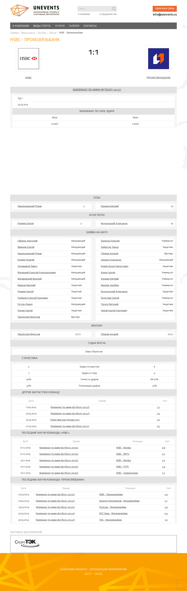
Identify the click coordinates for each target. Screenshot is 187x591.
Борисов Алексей (110, 241)
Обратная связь (164, 9)
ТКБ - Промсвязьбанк (110, 520)
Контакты (90, 26)
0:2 (166, 513)
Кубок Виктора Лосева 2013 (65, 420)
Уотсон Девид (25, 304)
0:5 (163, 454)
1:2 (158, 407)
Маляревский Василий (30, 279)
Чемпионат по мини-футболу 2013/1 (97, 90)
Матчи (52, 33)
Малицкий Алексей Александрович (37, 272)
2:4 (163, 467)
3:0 (158, 426)
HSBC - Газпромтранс (127, 473)
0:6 (163, 448)
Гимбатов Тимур (110, 247)
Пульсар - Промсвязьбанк (112, 507)
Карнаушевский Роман (30, 206)
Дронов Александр (111, 260)
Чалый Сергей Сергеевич (114, 310)
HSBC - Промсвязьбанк (111, 494)
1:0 (158, 420)
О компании (20, 26)
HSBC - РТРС (122, 467)
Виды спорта (42, 26)
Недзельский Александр (114, 223)
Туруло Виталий (109, 304)
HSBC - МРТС (122, 454)
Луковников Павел (27, 266)
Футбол (42, 33)
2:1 (166, 501)
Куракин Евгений (110, 206)
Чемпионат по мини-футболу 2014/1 (70, 407)
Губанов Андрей (109, 253)
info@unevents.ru (165, 14)
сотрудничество (108, 14)
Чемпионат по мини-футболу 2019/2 (58, 448)
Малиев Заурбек (110, 285)
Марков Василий (26, 285)
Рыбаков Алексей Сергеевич (33, 298)
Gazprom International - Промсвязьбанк (119, 501)
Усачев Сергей (25, 310)
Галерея (74, 26)
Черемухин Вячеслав (29, 317)
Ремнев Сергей (26, 223)
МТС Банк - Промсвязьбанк (113, 513)
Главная (14, 33)
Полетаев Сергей (110, 298)
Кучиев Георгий (26, 260)
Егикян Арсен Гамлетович (114, 266)
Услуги (60, 26)
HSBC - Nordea (123, 448)
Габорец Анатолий (27, 241)
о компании (84, 14)
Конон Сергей (108, 272)
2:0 (158, 413)
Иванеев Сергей (26, 247)
